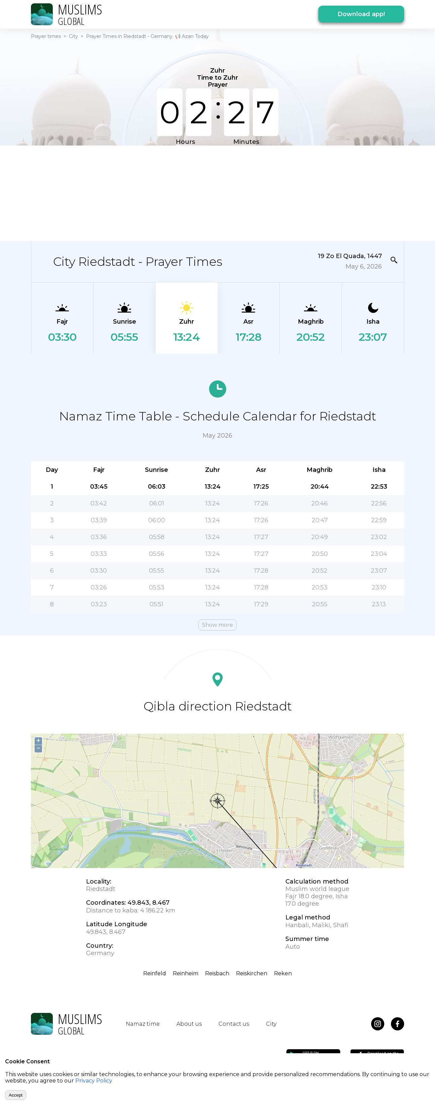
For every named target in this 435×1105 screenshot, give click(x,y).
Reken (283, 973)
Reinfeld (154, 973)
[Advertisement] (217, 193)
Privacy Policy (93, 1080)
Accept (16, 1095)
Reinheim (185, 973)
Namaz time (143, 1024)
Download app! (361, 14)
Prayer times (46, 36)
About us (189, 1024)
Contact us (234, 1024)
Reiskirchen (251, 973)
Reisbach (217, 973)
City (73, 36)
